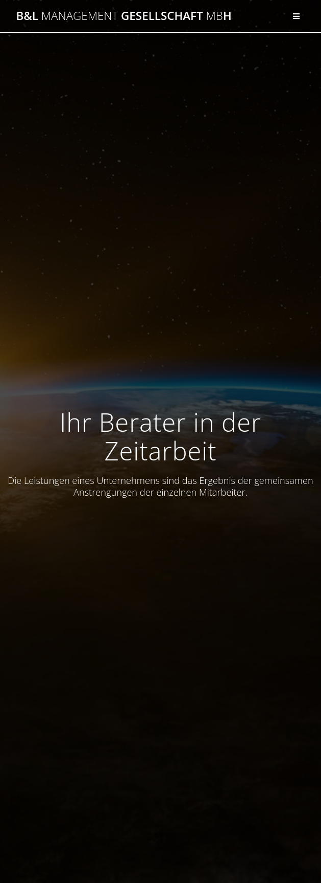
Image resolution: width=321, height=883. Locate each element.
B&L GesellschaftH (123, 15)
